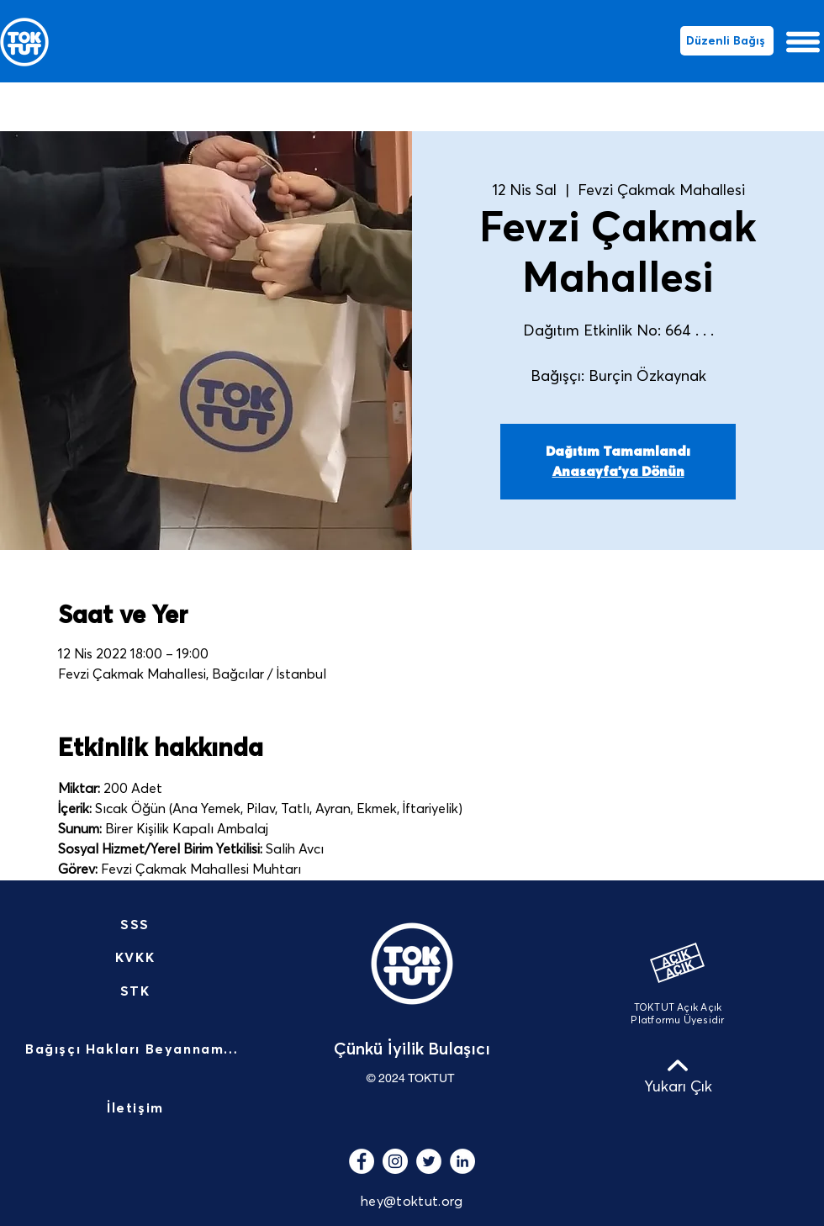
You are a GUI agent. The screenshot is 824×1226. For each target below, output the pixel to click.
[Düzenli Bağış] (727, 40)
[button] (803, 42)
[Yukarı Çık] (677, 1075)
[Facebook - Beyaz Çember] (361, 1161)
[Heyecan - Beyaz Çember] (428, 1161)
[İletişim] (137, 1109)
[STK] (137, 991)
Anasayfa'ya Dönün (618, 471)
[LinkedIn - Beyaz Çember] (462, 1161)
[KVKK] (137, 958)
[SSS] (137, 925)
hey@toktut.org (411, 1201)
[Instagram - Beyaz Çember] (395, 1161)
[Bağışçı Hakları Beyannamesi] (137, 1050)
